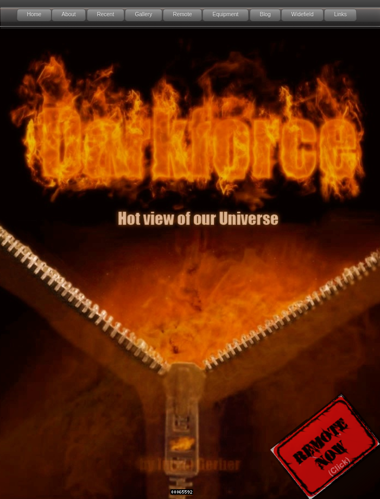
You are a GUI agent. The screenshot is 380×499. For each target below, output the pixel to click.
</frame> (225, 15)
